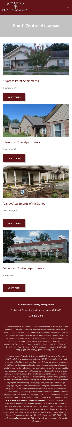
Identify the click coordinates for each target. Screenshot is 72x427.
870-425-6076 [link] (36, 315)
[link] (16, 6)
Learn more (14, 96)
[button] (68, 7)
